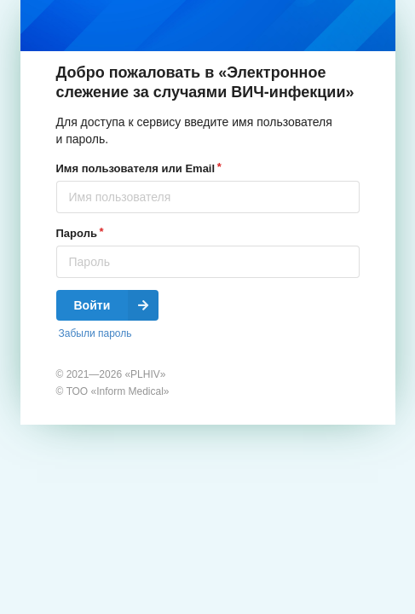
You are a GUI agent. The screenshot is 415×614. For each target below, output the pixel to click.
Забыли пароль (95, 333)
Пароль (76, 233)
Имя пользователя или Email (136, 168)
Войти (116, 305)
